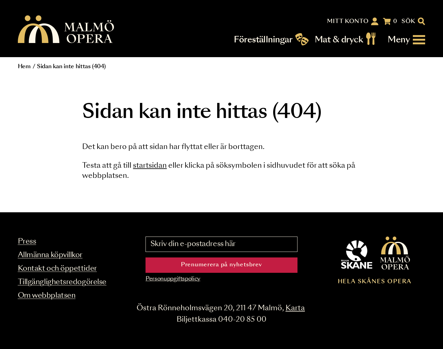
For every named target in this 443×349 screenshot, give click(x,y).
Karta (295, 308)
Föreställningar (263, 40)
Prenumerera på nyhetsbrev (221, 265)
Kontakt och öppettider (57, 268)
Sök (408, 21)
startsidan (150, 165)
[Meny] (406, 40)
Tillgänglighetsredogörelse (62, 282)
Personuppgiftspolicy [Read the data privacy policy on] (173, 279)
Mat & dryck (339, 40)
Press (27, 241)
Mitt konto (348, 21)
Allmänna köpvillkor (50, 255)
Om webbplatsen (47, 295)
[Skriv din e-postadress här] (221, 244)
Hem (24, 66)
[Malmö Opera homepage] (66, 29)
